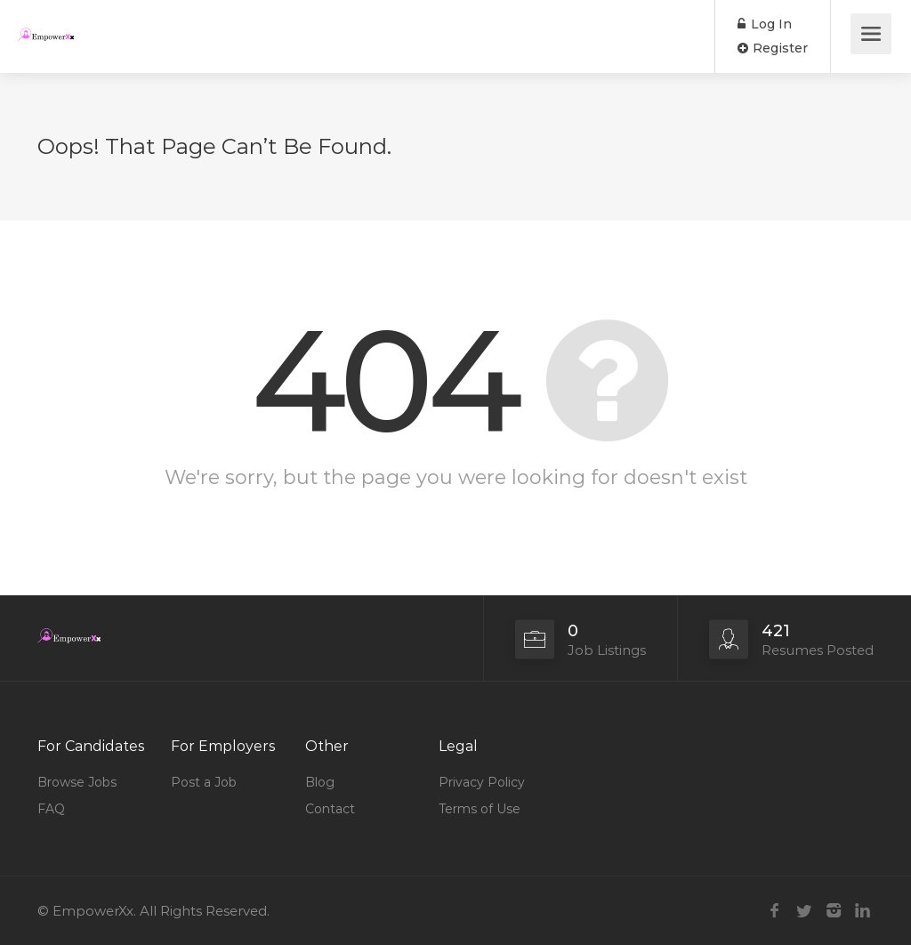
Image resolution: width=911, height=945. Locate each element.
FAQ (51, 809)
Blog (320, 782)
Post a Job (204, 782)
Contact (330, 809)
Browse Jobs (77, 782)
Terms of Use (479, 809)
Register (773, 48)
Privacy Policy (482, 782)
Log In (765, 24)
